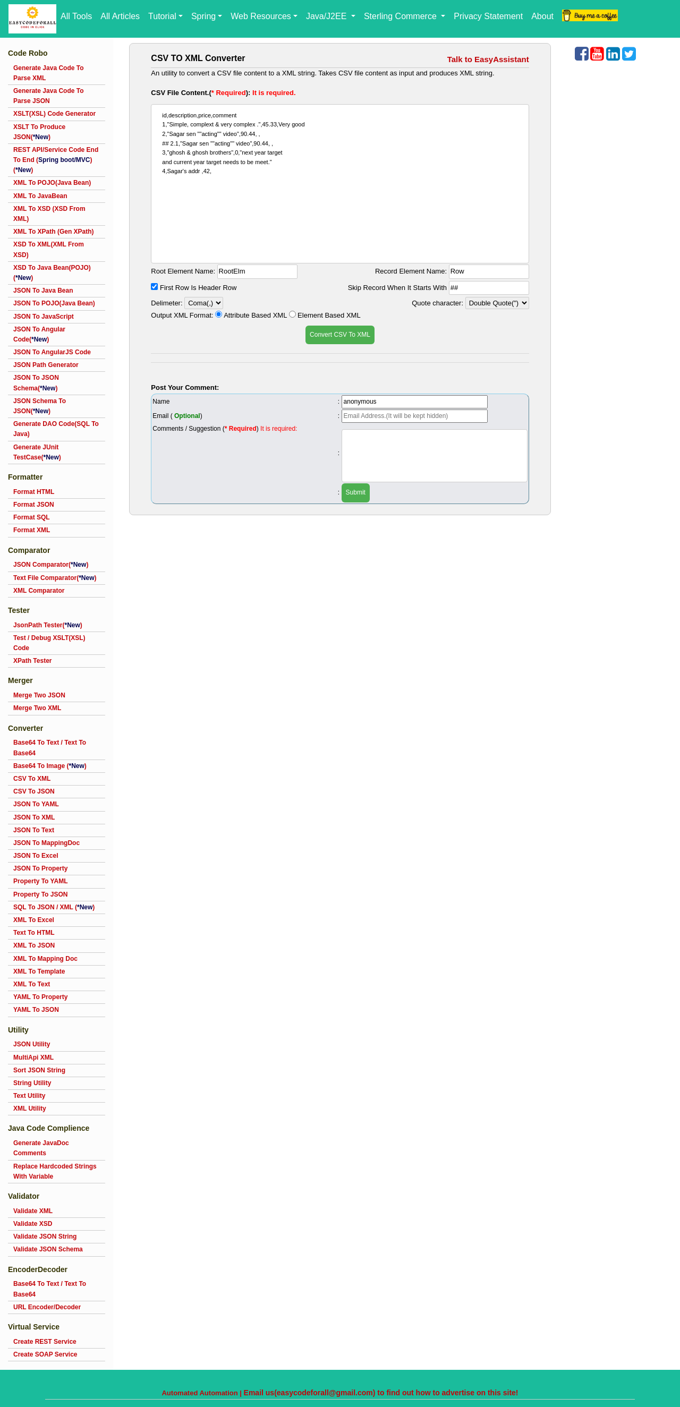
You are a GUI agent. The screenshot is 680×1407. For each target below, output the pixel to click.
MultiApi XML (33, 1057)
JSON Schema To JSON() (39, 406)
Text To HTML (34, 932)
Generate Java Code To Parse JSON (48, 96)
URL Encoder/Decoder (47, 1307)
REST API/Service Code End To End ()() (55, 160)
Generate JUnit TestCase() (37, 452)
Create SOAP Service (45, 1354)
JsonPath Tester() (47, 625)
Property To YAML (40, 881)
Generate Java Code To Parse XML (48, 73)
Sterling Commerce (401, 16)
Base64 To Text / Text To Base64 (49, 747)
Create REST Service (44, 1341)
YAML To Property (40, 997)
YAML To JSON (36, 1009)
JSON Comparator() (50, 564)
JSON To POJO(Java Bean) (54, 303)
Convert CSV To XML (340, 334)
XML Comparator (38, 590)
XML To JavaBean (40, 196)
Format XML (31, 530)
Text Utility (29, 1095)
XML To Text (31, 984)
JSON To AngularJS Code (52, 352)
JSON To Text (33, 830)
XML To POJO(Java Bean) (52, 182)
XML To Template (39, 971)
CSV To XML (31, 778)
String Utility (32, 1083)
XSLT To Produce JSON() (39, 132)
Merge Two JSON (39, 695)
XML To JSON (34, 945)
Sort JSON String (39, 1070)
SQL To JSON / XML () (54, 907)
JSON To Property (40, 868)
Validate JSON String (44, 1236)
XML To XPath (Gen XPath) (53, 231)
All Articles (120, 16)
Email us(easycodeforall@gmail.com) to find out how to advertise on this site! (381, 1392)
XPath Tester (32, 660)
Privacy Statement (488, 16)
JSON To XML (34, 817)
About (542, 16)
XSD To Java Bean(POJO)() (52, 273)
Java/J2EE (327, 16)
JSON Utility (31, 1044)
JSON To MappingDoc (46, 843)
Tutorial (162, 16)
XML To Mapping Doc (45, 958)
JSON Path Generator (46, 365)
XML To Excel (33, 920)
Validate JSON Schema (48, 1249)
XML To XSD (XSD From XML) (49, 214)
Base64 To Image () (50, 766)
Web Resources (261, 16)
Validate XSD (32, 1223)
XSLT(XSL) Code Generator (54, 113)
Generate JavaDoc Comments (41, 1148)
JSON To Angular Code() (39, 334)
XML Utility (29, 1108)
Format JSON (33, 504)
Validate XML (33, 1211)
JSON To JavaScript (43, 316)
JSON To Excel (35, 855)
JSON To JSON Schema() (36, 382)
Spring (203, 16)
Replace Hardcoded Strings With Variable (55, 1171)
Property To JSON (40, 894)
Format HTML (33, 492)
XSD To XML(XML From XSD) (48, 249)
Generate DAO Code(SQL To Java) (56, 429)
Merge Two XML (37, 708)
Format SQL (31, 517)
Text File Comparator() (54, 578)
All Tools (76, 16)
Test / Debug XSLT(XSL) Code (49, 643)
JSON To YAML (36, 804)
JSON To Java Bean (43, 290)
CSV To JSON (34, 791)
